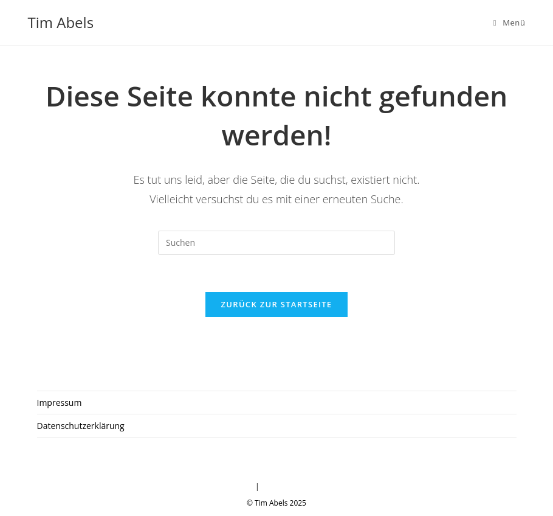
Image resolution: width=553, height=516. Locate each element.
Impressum (59, 402)
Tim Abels (61, 22)
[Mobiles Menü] (509, 22)
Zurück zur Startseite (276, 304)
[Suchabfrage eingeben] (276, 243)
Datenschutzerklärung (81, 425)
